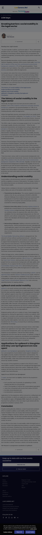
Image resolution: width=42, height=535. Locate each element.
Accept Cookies (30, 533)
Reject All (19, 533)
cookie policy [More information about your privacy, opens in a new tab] (33, 530)
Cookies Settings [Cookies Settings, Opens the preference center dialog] (7, 533)
